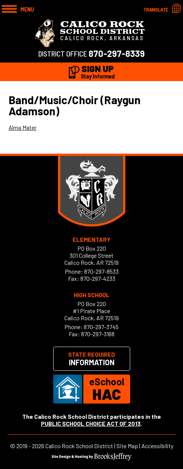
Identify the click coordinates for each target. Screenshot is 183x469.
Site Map (127, 445)
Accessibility (157, 445)
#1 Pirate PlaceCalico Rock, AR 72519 (91, 314)
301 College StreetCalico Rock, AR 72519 (91, 259)
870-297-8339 (117, 53)
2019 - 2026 (30, 445)
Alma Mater (22, 127)
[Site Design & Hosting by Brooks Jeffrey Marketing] (92, 458)
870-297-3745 (101, 326)
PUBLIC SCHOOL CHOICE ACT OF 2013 (91, 423)
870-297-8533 (101, 271)
